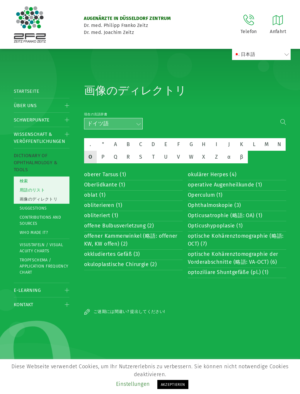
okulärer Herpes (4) (212, 174)
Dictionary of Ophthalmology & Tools (35, 162)
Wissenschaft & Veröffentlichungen (39, 137)
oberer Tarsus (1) (105, 174)
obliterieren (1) (103, 205)
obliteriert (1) (101, 215)
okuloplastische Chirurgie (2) (120, 264)
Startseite (26, 91)
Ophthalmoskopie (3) (214, 205)
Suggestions (33, 208)
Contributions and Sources (40, 220)
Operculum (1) (205, 195)
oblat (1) (94, 195)
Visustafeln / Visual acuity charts (41, 247)
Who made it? (34, 232)
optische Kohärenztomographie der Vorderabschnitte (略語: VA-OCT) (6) (233, 258)
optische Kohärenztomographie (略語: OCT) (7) (236, 240)
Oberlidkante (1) (104, 184)
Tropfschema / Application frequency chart (44, 266)
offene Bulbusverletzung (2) (119, 225)
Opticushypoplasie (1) (215, 225)
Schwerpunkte (32, 120)
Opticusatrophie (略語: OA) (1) (225, 215)
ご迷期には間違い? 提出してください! (124, 311)
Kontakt (23, 304)
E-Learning (27, 290)
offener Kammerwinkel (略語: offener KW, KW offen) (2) (131, 240)
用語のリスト (32, 190)
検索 (24, 181)
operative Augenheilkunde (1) (225, 184)
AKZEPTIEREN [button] (173, 384)
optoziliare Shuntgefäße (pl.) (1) (228, 272)
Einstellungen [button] (133, 384)
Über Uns (25, 105)
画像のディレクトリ (38, 199)
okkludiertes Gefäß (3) (112, 254)
